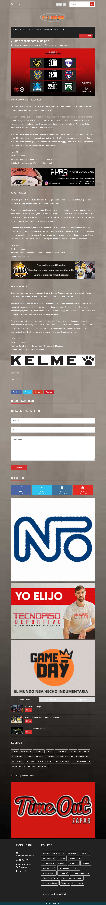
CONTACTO (65, 30)
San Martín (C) (62, 756)
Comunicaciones (18, 766)
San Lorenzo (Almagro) (81, 761)
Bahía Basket (84, 751)
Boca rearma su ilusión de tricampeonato (42, 717)
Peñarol (49, 751)
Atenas (15, 751)
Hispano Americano (45, 761)
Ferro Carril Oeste (62, 761)
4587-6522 (22, 860)
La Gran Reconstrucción (35, 728)
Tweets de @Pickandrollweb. (22, 776)
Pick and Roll (60, 894)
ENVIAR (19, 467)
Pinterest (49, 392)
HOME (15, 30)
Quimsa (73, 751)
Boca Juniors (26, 751)
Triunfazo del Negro (33, 707)
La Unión (50, 756)
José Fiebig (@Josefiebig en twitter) (27, 45)
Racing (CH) (42, 766)
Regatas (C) (39, 751)
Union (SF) (30, 761)
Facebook (16, 392)
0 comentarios (69, 45)
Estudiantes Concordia (79, 756)
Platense (31, 766)
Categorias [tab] (81, 700)
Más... (28, 710)
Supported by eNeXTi (53, 903)
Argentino (40, 756)
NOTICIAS (25, 30)
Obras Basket (17, 756)
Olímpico (29, 756)
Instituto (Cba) (17, 761)
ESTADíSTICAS (51, 30)
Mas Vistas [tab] (25, 700)
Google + (38, 392)
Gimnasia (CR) (61, 751)
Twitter (27, 392)
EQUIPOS (36, 30)
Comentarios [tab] (53, 700)
